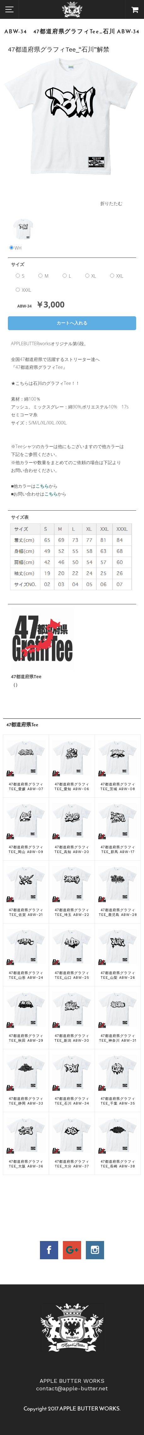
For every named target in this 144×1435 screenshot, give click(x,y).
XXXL (23, 290)
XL (90, 276)
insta (95, 1250)
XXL (116, 276)
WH (22, 242)
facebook (49, 1250)
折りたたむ (111, 203)
